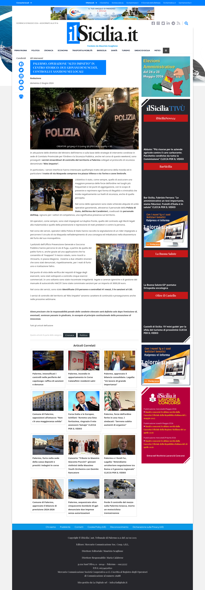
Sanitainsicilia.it (185, 3)
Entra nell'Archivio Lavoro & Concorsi (166, 455)
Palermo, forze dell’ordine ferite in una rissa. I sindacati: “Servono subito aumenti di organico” (118, 419)
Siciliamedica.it (169, 3)
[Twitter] (21, 70)
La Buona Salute (165, 254)
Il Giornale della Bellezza (150, 3)
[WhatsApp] (21, 82)
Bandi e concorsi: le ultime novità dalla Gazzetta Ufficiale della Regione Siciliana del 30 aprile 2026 (165, 429)
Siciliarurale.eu (118, 3)
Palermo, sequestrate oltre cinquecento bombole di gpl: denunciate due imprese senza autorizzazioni (83, 508)
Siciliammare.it (132, 3)
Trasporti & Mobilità (82, 50)
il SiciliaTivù (104, 3)
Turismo (126, 50)
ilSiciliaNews (166, 118)
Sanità (114, 50)
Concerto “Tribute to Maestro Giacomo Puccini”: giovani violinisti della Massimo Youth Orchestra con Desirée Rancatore (83, 465)
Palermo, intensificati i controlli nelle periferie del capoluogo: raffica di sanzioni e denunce (47, 379)
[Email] (21, 88)
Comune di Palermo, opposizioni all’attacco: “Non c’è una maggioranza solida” (47, 418)
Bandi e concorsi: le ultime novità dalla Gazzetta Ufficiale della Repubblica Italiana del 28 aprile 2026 (165, 444)
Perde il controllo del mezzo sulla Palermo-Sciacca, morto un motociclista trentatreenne (119, 508)
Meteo (157, 50)
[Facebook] (21, 64)
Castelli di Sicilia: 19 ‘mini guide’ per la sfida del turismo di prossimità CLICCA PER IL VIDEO (165, 330)
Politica (35, 50)
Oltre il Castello (166, 295)
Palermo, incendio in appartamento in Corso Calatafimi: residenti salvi (81, 377)
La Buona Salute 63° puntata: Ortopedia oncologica (160, 286)
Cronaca (48, 50)
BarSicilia (101, 50)
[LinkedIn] (21, 76)
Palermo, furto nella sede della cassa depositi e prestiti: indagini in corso (45, 462)
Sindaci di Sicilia (142, 50)
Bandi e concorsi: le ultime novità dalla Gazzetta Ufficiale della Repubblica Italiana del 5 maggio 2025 (165, 415)
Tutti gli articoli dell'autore (41, 325)
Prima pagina (20, 50)
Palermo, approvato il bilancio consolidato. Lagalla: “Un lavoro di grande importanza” (119, 379)
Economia (63, 50)
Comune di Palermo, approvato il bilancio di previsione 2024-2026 (44, 506)
